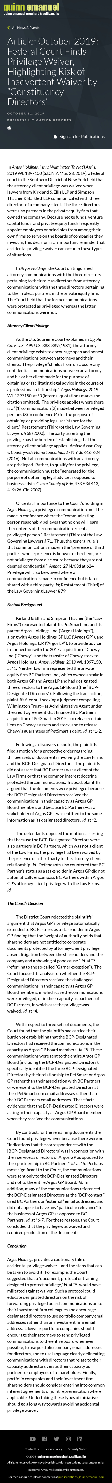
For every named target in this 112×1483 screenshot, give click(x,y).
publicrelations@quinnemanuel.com (81, 1477)
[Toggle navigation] (104, 9)
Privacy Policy (53, 1449)
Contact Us (32, 1449)
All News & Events (25, 27)
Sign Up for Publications (79, 136)
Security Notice (77, 1449)
